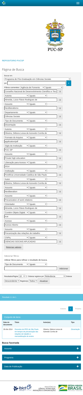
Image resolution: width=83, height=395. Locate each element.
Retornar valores (13, 247)
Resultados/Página (11, 276)
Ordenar (69, 276)
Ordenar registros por (36, 276)
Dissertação (75, 329)
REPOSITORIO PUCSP (13, 60)
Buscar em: (8, 76)
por (5, 83)
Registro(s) (24, 281)
